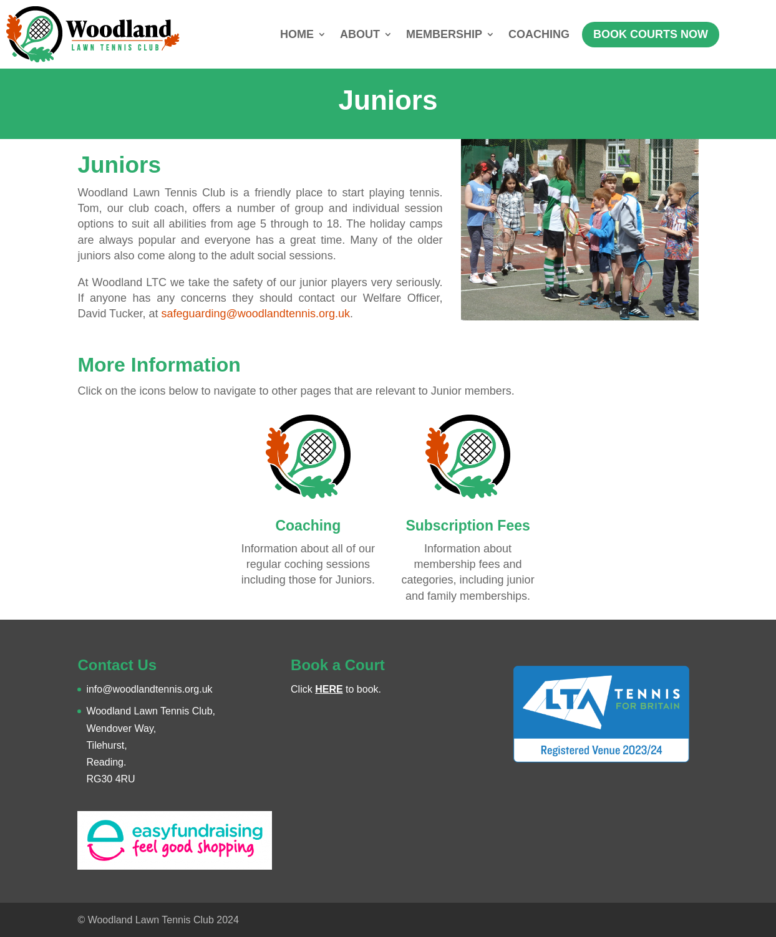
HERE (328, 689)
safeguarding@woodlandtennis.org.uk (255, 313)
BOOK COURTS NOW (650, 34)
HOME (297, 34)
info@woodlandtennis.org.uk (149, 689)
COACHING (539, 34)
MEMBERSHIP (444, 34)
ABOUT (360, 34)
